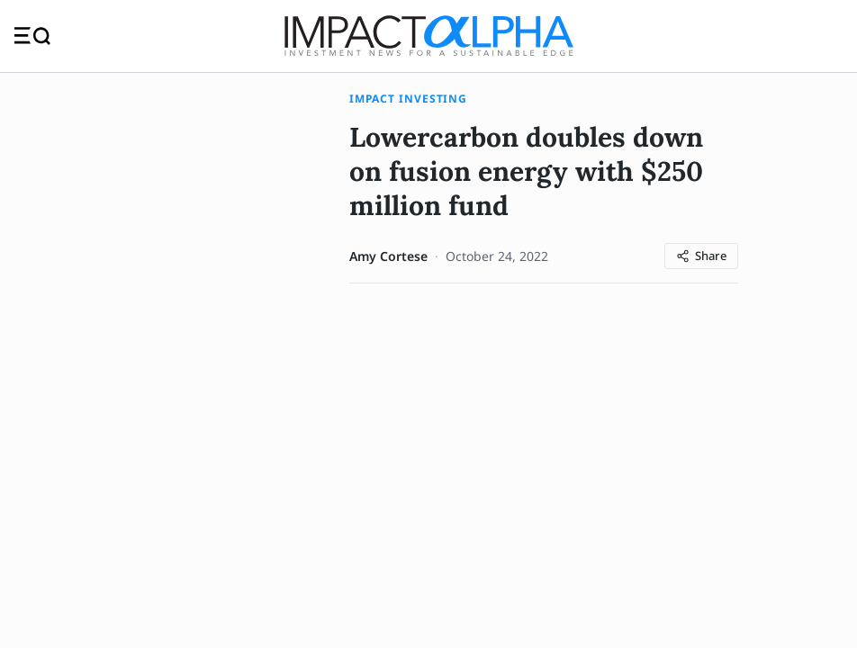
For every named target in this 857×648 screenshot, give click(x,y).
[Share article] (701, 256)
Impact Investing (408, 98)
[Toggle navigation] (32, 35)
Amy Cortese (388, 256)
